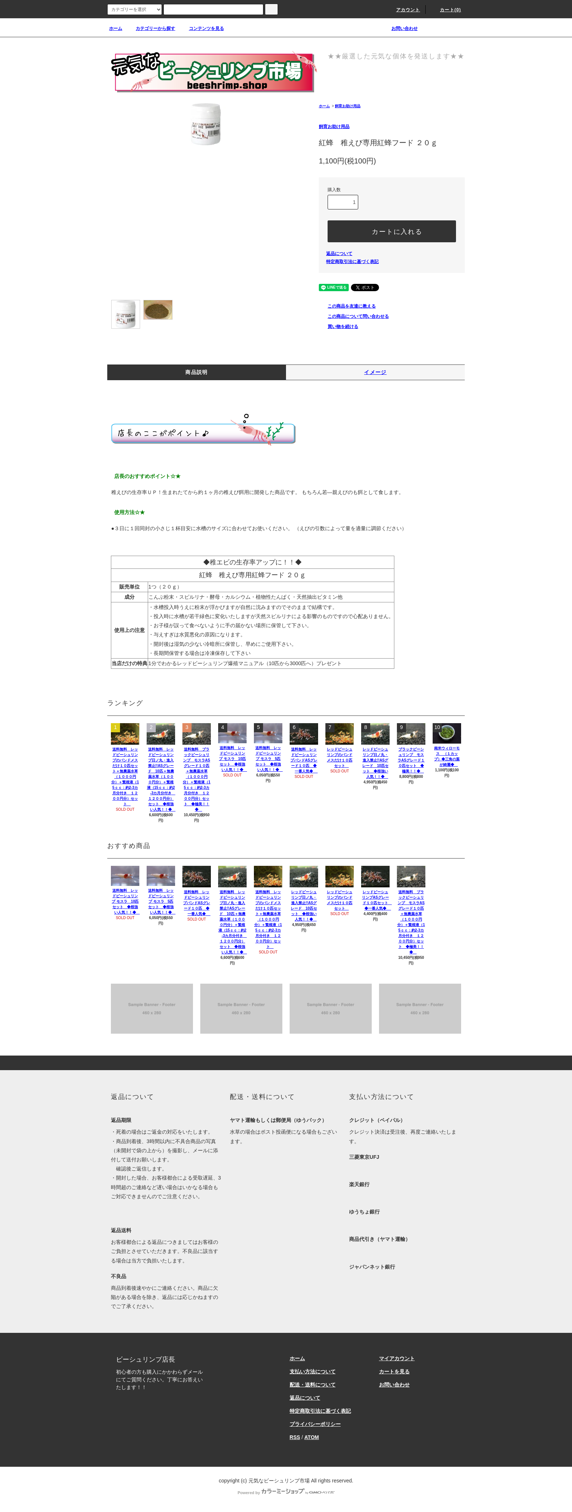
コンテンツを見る (202, 28)
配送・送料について (313, 1385)
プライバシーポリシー (315, 1424)
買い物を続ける (338, 326)
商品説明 (196, 372)
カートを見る (394, 1371)
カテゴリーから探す (151, 28)
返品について (339, 253)
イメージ (375, 372)
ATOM (311, 1437)
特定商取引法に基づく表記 (352, 261)
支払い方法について (313, 1371)
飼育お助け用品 (347, 106)
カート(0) (446, 9)
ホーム (115, 28)
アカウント (403, 9)
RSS (295, 1437)
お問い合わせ (400, 28)
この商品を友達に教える (347, 306)
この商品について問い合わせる (354, 316)
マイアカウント (397, 1358)
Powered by (286, 1492)
